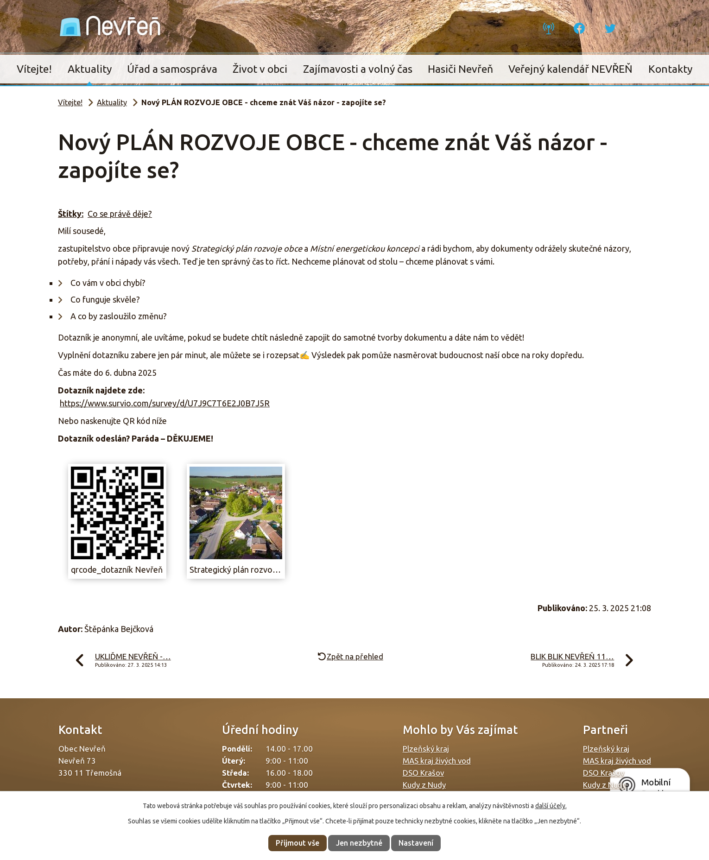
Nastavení (416, 843)
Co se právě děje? (120, 213)
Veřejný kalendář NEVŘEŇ (570, 69)
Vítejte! (34, 69)
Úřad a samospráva (172, 69)
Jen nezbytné (359, 843)
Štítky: (70, 213)
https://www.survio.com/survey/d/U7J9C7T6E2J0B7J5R (165, 403)
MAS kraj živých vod (437, 760)
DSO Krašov (423, 772)
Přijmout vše (297, 843)
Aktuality (90, 69)
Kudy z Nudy (424, 784)
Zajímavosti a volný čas (357, 69)
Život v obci (260, 69)
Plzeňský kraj (426, 748)
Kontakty (670, 69)
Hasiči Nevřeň (460, 69)
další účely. (551, 805)
